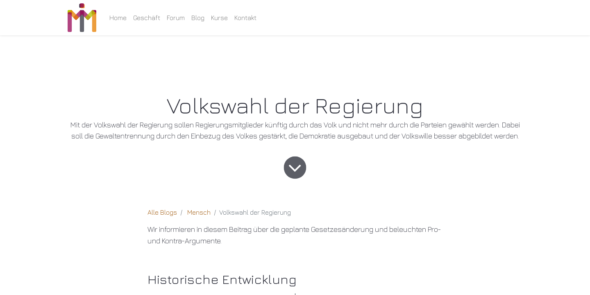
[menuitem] (118, 17)
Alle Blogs (162, 212)
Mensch (199, 212)
